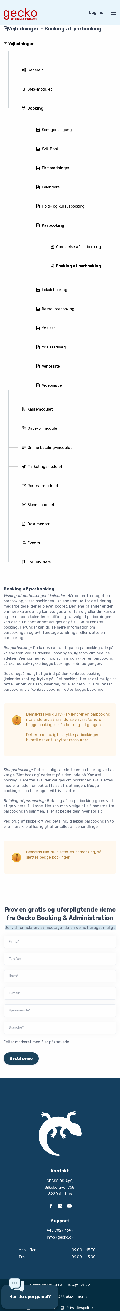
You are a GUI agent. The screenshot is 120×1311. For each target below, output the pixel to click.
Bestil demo (21, 1058)
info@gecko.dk (60, 1237)
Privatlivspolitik (77, 1308)
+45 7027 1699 (60, 1230)
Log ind (96, 12)
